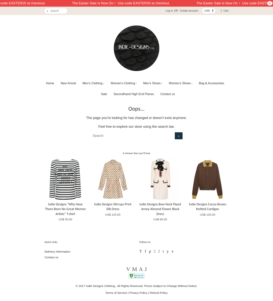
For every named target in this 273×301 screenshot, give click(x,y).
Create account (189, 10)
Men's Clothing (93, 83)
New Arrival (68, 83)
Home (50, 83)
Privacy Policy (138, 292)
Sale (104, 94)
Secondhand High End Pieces (134, 94)
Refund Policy (159, 292)
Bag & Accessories (211, 83)
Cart (226, 10)
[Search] (56, 11)
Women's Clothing (124, 83)
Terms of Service (116, 292)
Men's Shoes (152, 83)
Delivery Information (57, 251)
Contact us (167, 94)
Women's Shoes (180, 83)
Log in (169, 10)
